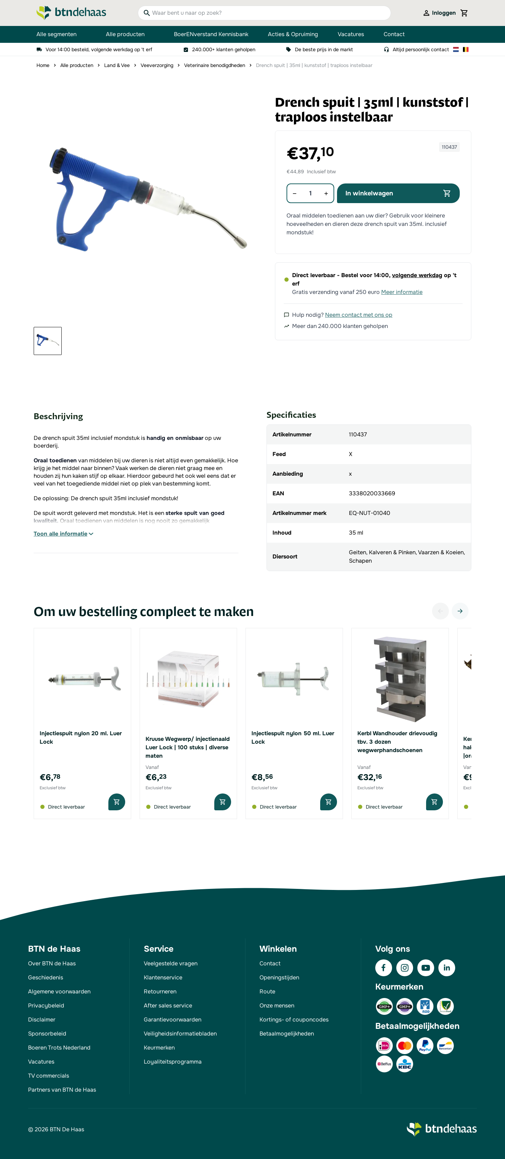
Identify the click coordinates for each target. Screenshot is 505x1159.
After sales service (168, 1005)
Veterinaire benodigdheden (214, 65)
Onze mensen (277, 1005)
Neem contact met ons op (358, 315)
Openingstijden (279, 977)
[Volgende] (460, 611)
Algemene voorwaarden (59, 991)
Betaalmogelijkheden (287, 1033)
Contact (394, 34)
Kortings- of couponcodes (294, 1019)
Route (267, 991)
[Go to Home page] (71, 13)
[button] (147, 208)
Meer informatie (402, 292)
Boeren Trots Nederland (59, 1047)
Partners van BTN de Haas (62, 1089)
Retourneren (160, 991)
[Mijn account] (439, 13)
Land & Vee (117, 65)
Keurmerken (159, 1047)
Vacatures (351, 34)
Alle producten (130, 34)
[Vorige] (440, 611)
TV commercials (48, 1075)
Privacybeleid (46, 1005)
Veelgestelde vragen (170, 963)
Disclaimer (41, 1019)
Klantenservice (163, 977)
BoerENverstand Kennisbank (211, 34)
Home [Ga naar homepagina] (42, 65)
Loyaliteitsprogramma (173, 1061)
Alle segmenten (61, 34)
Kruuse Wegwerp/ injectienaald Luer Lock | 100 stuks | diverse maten (188, 747)
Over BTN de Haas (52, 963)
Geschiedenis (45, 977)
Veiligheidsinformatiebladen (180, 1033)
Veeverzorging (157, 65)
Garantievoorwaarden (172, 1019)
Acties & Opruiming (293, 34)
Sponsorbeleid (47, 1033)
